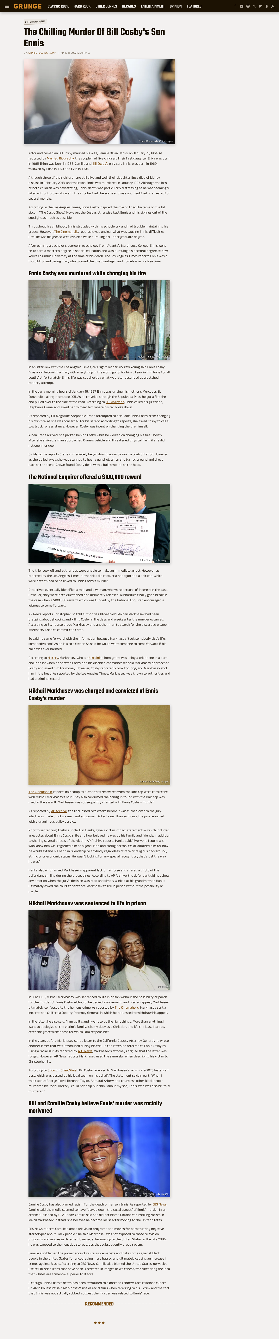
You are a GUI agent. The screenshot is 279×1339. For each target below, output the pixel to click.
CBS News (159, 1204)
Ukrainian (96, 658)
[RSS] (272, 6)
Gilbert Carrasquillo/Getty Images (156, 141)
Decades (129, 6)
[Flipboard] (260, 6)
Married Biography (60, 158)
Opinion (176, 6)
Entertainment (153, 6)
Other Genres (106, 6)
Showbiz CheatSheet (63, 1070)
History (53, 658)
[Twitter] (254, 6)
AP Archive (59, 811)
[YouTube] (241, 6)
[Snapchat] (266, 6)
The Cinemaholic (66, 232)
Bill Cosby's (100, 163)
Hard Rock (82, 6)
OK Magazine (115, 402)
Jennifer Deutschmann (42, 52)
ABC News (85, 1051)
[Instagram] (248, 6)
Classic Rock (58, 6)
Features (194, 6)
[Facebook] (235, 6)
